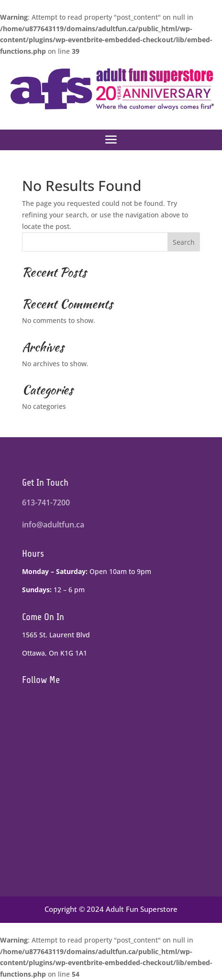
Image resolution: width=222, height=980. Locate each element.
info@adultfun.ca (53, 524)
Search (184, 242)
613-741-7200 (46, 502)
